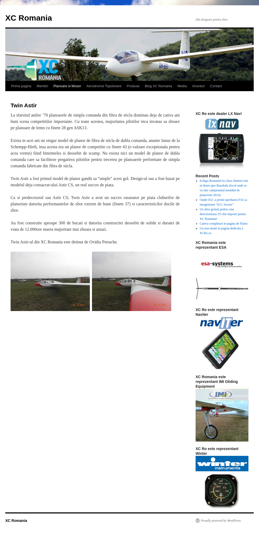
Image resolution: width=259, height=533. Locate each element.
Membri (42, 86)
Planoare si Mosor (67, 86)
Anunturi (198, 86)
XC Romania (28, 17)
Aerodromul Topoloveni (104, 86)
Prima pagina (21, 86)
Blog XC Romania (158, 86)
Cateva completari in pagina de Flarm (224, 223)
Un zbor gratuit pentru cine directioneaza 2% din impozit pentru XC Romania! (223, 214)
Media (182, 86)
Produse (133, 86)
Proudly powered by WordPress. (221, 520)
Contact (216, 86)
